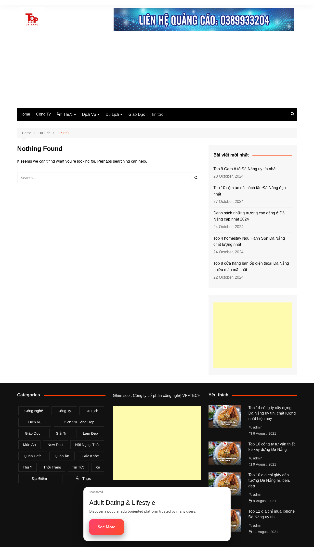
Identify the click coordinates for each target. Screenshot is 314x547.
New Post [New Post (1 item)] (55, 445)
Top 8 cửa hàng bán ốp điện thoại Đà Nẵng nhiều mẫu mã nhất (251, 266)
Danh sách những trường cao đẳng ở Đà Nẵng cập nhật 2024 (249, 216)
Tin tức (157, 114)
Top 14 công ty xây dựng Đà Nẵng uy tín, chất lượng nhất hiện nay (272, 413)
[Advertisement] (157, 71)
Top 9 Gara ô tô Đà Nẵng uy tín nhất (244, 169)
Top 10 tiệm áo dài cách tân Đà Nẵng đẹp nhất (249, 191)
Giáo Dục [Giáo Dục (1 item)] (32, 433)
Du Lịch (112, 114)
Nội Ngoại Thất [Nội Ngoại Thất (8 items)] (87, 445)
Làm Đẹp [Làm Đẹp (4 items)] (90, 433)
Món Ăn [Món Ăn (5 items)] (29, 445)
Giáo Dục (137, 114)
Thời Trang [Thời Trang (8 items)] (52, 467)
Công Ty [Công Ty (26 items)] (64, 411)
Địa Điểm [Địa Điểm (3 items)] (39, 478)
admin (257, 427)
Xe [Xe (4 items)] (97, 467)
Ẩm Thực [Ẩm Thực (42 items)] (83, 478)
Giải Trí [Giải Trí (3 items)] (61, 433)
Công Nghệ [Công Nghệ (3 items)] (34, 411)
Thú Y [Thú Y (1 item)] (27, 467)
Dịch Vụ (89, 114)
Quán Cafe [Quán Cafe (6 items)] (33, 456)
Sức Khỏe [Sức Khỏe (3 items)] (90, 456)
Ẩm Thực (65, 114)
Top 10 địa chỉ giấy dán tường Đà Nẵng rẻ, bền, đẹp (269, 480)
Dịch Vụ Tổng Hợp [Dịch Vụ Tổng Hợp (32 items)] (79, 422)
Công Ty (43, 114)
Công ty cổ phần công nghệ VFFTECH (166, 395)
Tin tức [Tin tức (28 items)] (78, 467)
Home (25, 114)
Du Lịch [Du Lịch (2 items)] (92, 411)
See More (107, 526)
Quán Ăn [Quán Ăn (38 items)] (62, 456)
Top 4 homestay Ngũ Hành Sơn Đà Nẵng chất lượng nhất (249, 241)
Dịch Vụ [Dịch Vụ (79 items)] (34, 422)
